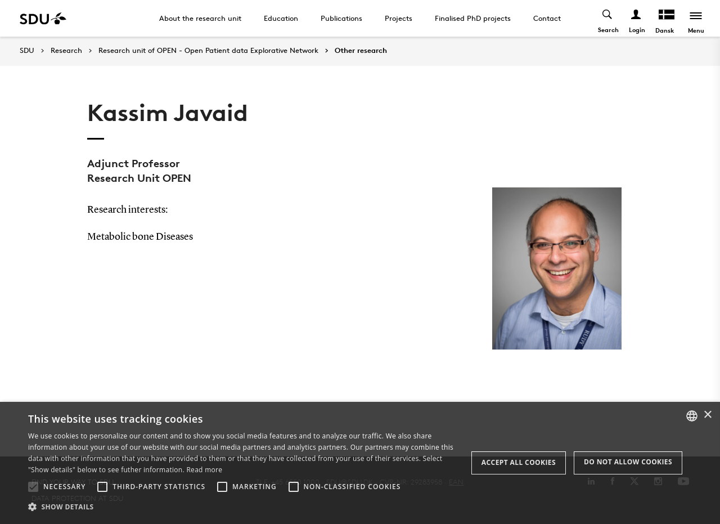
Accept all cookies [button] (519, 462)
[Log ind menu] (636, 18)
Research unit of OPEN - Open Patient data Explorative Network (208, 51)
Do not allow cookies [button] (628, 462)
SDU (27, 50)
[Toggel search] (607, 18)
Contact (547, 18)
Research (66, 51)
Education (281, 18)
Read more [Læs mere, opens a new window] (204, 469)
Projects (398, 18)
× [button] (707, 415)
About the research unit (200, 18)
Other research (361, 51)
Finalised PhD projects (473, 18)
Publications (341, 18)
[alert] (360, 463)
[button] (33, 487)
